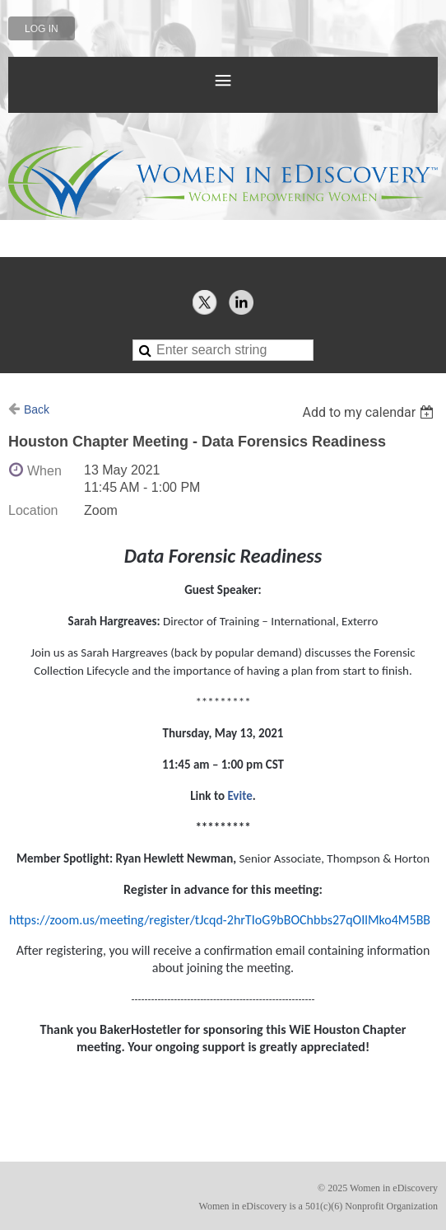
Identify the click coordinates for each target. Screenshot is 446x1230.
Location (33, 510)
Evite (239, 795)
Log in (41, 29)
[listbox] (370, 412)
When (44, 471)
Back (36, 409)
